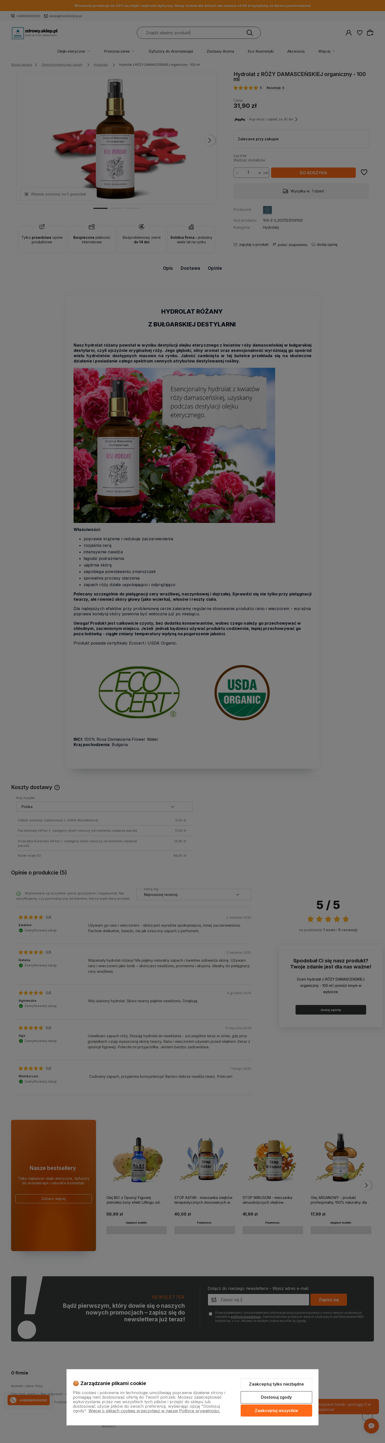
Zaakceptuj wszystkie (276, 1410)
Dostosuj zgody (276, 1397)
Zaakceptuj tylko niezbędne (276, 1384)
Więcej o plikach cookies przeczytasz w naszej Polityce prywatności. (154, 1410)
